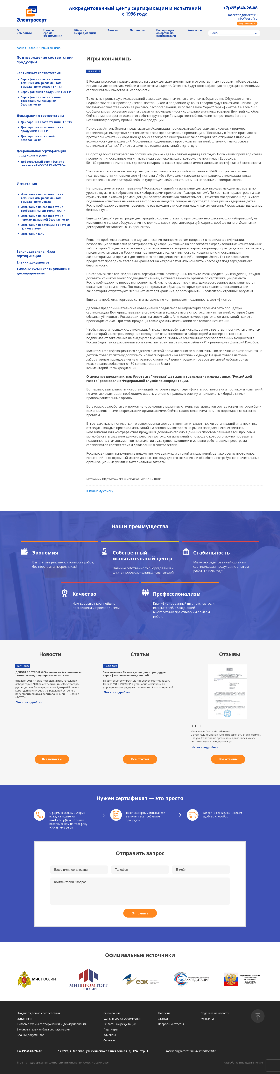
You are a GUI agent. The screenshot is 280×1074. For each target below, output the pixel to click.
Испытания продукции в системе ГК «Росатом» (46, 226)
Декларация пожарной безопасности (38, 138)
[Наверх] (258, 1016)
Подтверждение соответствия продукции (45, 59)
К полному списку (99, 491)
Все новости (52, 759)
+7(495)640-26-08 (240, 8)
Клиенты (109, 1035)
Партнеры (137, 30)
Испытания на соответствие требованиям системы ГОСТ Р (43, 208)
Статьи (163, 1018)
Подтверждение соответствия (38, 1013)
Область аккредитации (85, 32)
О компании (24, 32)
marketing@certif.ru (242, 15)
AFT (261, 1062)
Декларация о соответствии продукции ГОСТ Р (42, 129)
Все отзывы (228, 759)
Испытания (27, 183)
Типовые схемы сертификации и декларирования (43, 271)
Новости (164, 1013)
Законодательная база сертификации (36, 253)
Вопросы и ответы (171, 1024)
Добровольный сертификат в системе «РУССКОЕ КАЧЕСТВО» (43, 163)
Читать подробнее (29, 702)
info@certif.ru (247, 18)
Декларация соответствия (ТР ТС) (46, 122)
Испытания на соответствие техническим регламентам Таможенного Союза (42, 197)
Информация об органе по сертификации (166, 33)
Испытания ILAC (32, 234)
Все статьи (140, 759)
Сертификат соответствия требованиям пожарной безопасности (41, 100)
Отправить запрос (247, 23)
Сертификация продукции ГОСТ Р (46, 92)
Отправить (140, 913)
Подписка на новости (214, 1013)
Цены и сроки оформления (52, 33)
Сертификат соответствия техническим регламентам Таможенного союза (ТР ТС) (41, 82)
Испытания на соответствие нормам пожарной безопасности (45, 217)
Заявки (113, 30)
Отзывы (109, 1040)
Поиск (214, 33)
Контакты (194, 30)
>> (255, 33)
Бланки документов (33, 262)
